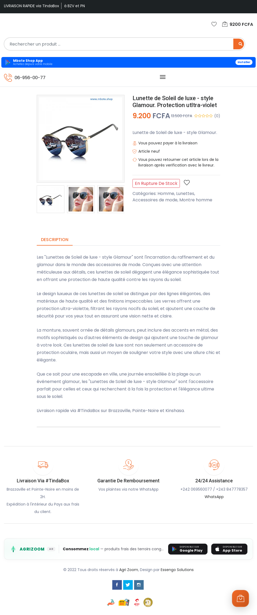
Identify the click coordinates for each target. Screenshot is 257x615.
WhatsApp (214, 496)
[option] (50, 199)
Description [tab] (54, 240)
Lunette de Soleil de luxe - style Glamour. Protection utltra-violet (174, 101)
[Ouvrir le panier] (240, 598)
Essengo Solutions (177, 569)
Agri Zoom (128, 569)
